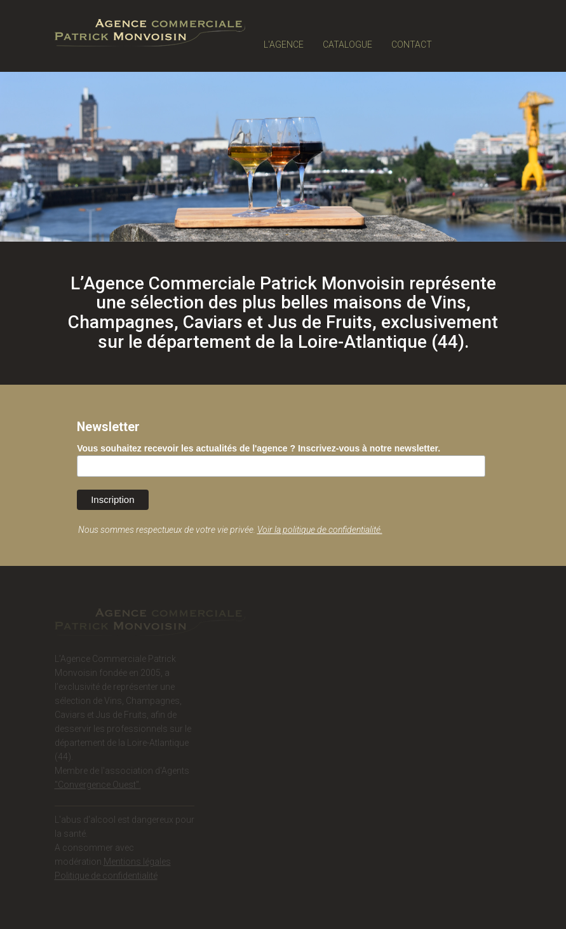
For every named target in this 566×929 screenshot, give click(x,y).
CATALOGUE (347, 44)
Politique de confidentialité (106, 877)
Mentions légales (137, 863)
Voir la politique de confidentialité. (319, 530)
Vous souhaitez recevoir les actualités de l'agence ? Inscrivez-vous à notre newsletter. (258, 448)
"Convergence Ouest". (98, 786)
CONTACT (411, 44)
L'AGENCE (284, 44)
